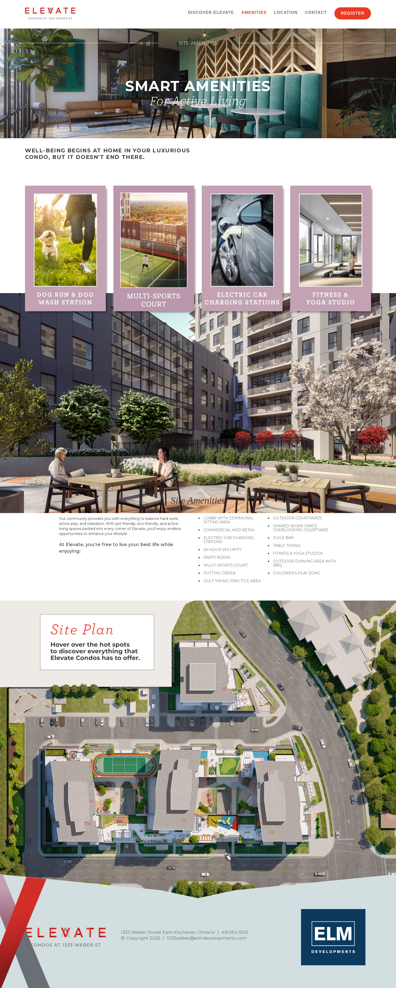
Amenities (254, 12)
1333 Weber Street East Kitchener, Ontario (168, 932)
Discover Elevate (211, 12)
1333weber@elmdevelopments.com (207, 938)
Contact (316, 12)
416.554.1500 (234, 932)
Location (286, 12)
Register (352, 13)
